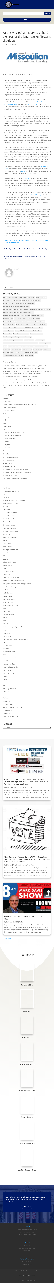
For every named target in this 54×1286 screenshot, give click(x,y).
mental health (7, 596)
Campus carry (7, 426)
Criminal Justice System (10, 457)
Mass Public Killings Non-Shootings (11, 337)
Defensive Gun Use (9, 466)
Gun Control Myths (9, 519)
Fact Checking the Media (9, 324)
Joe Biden (6, 559)
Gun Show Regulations (8, 331)
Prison (5, 630)
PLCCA (5, 618)
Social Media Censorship (10, 667)
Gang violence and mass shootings (14, 500)
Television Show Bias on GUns (10, 355)
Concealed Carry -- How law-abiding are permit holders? (16, 306)
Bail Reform (6, 414)
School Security (47, 349)
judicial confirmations (9, 562)
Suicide (5, 676)
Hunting (5, 540)
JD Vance (5, 556)
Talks (36, 352)
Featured (6, 497)
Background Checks (35, 300)
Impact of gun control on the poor (21, 334)
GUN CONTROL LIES (28, 328)
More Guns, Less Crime (32, 343)
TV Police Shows (8, 704)
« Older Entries (7, 938)
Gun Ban (5, 506)
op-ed (14, 44)
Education (6, 482)
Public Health (7, 636)
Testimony (21, 355)
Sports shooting (8, 670)
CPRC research (6, 300)
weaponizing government (11, 716)
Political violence (8, 624)
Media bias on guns (39, 340)
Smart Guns (6, 352)
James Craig (6, 553)
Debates (38, 318)
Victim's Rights (7, 710)
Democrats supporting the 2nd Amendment (17, 472)
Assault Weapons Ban (41, 297)
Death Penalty (31, 318)
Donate (27, 20)
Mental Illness (22, 343)
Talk (4, 682)
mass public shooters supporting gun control (17, 584)
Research (6, 648)
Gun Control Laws (8, 516)
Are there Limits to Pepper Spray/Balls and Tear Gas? (19, 404)
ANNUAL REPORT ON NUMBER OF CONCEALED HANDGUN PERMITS (19, 297)
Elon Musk (6, 485)
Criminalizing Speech (9, 460)
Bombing (6, 417)
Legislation (6, 574)
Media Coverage (8, 593)
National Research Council (11, 605)
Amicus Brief (7, 401)
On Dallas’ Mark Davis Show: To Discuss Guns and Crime (20, 377)
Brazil (4, 423)
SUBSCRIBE (27, 1207)
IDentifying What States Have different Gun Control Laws (28, 331)
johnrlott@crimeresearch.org (27, 1248)
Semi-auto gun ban (9, 664)
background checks (9, 411)
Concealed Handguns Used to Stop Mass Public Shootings (16, 315)
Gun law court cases (9, 525)
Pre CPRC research (16, 300)
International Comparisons (36, 334)
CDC (4, 429)
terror (5, 695)
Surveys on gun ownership (27, 352)
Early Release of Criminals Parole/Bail (15, 479)
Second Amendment (9, 658)
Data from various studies (20, 318)
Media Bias (6, 590)
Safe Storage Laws (37, 349)
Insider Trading (7, 547)
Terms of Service (23, 1275)
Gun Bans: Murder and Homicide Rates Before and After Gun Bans (31, 324)
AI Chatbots (6, 398)
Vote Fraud (6, 713)
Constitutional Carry (8, 318)
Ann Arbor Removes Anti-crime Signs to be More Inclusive (21, 380)
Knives (5, 568)
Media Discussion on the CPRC (10, 343)
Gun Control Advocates (10, 513)
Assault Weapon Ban (9, 408)
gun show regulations (9, 528)
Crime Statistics (8, 454)
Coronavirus (6, 442)
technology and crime (10, 689)
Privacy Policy (31, 1275)
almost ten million (31, 104)
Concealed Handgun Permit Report (14, 432)
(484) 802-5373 (27, 1250)
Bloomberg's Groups (8, 303)
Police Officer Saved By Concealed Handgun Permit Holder (21, 346)
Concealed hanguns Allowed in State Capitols (40, 309)
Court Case (6, 448)
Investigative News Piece (10, 550)
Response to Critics (9, 652)
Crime (5, 451)
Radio (4, 642)
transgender (7, 701)
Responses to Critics (27, 349)
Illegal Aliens (7, 543)
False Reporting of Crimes (11, 491)
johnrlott (9, 787)
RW (7, 922)
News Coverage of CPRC (45, 343)
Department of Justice (10, 476)
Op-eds (5, 346)
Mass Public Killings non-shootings (13, 581)
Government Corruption (10, 503)
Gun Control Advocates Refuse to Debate (12, 328)
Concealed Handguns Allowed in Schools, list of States (15, 309)
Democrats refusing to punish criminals (15, 469)
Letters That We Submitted (11, 577)
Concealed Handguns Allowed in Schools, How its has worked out (18, 312)
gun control (6, 509)
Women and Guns (29, 355)
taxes (4, 686)
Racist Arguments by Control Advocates (15, 639)
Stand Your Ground (14, 352)
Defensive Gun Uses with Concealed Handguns (14, 321)
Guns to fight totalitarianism (11, 531)
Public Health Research (42, 346)
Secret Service (7, 661)
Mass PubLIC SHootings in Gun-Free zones (13, 340)
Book (4, 420)
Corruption (6, 445)
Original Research (8, 615)
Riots (4, 655)
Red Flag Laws (6, 349)
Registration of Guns (16, 349)
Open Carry (6, 611)
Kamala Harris (7, 565)
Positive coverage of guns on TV (13, 627)
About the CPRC (25, 300)
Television (6, 692)
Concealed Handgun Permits (12, 435)
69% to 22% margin (36, 195)
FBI (4, 494)
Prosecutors (6, 633)
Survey (5, 679)
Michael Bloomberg (9, 599)
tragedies (28, 178)
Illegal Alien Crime (7, 334)
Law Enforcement (8, 571)
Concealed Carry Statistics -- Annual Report (24, 303)
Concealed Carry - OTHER (37, 315)
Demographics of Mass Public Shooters (36, 321)
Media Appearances (29, 340)
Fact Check (6, 488)
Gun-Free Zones (38, 328)
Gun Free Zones (8, 522)
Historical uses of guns (10, 537)
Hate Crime (6, 534)
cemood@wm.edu (27, 1264)
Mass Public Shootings (26, 337)
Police (5, 621)
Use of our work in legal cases (12, 707)
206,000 (23, 171)
